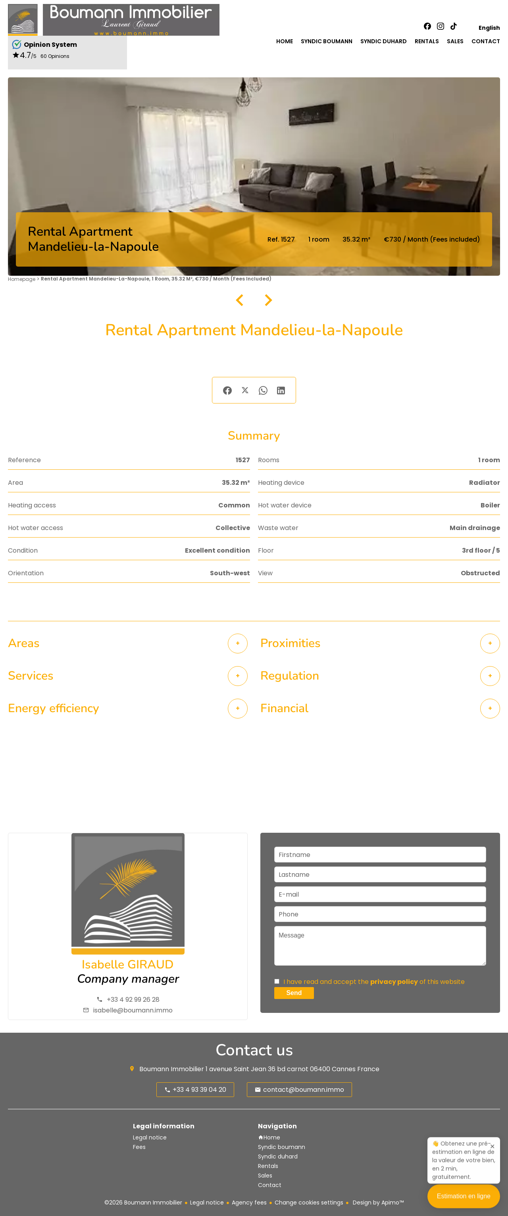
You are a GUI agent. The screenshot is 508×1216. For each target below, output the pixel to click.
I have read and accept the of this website (374, 981)
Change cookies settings (309, 1202)
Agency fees (249, 1202)
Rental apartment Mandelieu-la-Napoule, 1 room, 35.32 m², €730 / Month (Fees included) (156, 278)
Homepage (21, 279)
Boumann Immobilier (171, 1069)
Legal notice (207, 1202)
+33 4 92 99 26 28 (133, 999)
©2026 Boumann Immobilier (143, 1202)
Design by (377, 1202)
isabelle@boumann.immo (133, 1010)
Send (294, 992)
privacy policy (394, 981)
